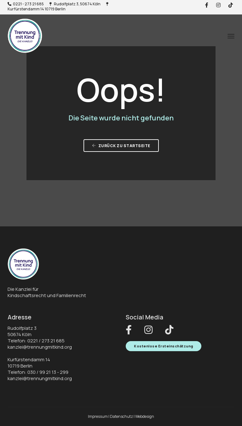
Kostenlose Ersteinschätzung (163, 346)
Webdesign (144, 416)
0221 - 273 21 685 (26, 4)
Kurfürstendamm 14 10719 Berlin (58, 7)
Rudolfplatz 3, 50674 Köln (75, 4)
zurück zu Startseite (121, 145)
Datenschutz (121, 416)
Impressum (98, 416)
